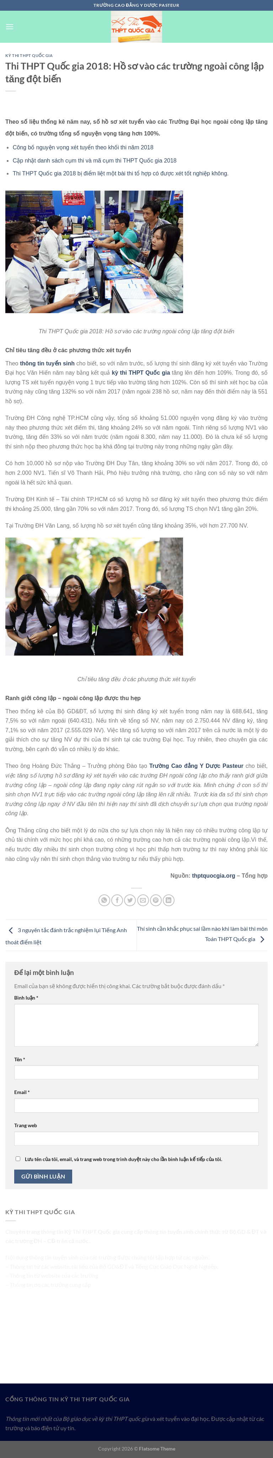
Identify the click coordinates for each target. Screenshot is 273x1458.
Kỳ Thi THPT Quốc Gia (29, 55)
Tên (19, 1059)
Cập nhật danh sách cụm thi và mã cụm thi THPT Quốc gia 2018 (95, 161)
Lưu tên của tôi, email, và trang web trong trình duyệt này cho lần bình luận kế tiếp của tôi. (123, 1159)
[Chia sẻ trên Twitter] (130, 900)
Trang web (25, 1125)
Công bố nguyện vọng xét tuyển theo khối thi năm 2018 (83, 147)
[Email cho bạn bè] (143, 900)
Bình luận (26, 998)
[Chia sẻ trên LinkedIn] (169, 900)
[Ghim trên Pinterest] (156, 900)
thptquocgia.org (213, 876)
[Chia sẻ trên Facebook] (117, 900)
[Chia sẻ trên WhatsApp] (104, 900)
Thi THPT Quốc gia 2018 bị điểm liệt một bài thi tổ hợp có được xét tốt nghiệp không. (121, 173)
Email (22, 1092)
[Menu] (9, 26)
